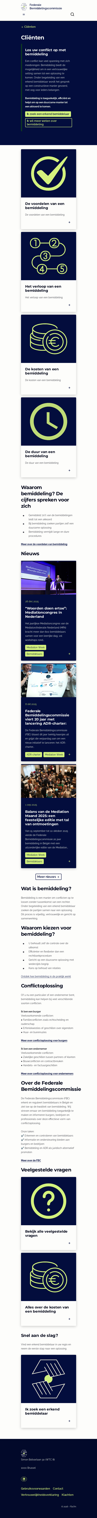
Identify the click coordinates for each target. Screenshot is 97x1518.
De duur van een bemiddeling (40, 454)
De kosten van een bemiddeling (42, 371)
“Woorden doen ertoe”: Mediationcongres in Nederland (46, 612)
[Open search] (72, 14)
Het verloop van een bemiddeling (43, 288)
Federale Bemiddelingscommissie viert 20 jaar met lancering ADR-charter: (47, 717)
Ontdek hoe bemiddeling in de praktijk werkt (46, 976)
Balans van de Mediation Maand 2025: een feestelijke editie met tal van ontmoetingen (47, 818)
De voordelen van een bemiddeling (44, 206)
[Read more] (69, 654)
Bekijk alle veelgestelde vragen (46, 1233)
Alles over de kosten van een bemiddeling (47, 1309)
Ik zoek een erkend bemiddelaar (42, 1411)
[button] (48, 114)
